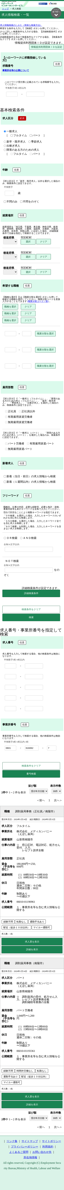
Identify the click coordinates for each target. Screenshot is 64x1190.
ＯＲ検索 (10, 538)
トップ (5, 9)
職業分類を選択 (45, 333)
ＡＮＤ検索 (28, 538)
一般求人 (10, 131)
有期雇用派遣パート (40, 443)
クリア (43, 241)
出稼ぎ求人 (12, 146)
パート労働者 (14, 443)
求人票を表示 (32, 941)
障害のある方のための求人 (21, 150)
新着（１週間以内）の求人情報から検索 (30, 482)
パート (35, 135)
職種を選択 (10, 306)
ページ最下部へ (56, 12)
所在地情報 (30, 1157)
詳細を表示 (32, 949)
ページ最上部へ (56, 1179)
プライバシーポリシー (24, 1146)
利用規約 (47, 1146)
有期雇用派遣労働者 (18, 417)
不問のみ (10, 201)
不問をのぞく (29, 201)
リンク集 (11, 1141)
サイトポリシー (51, 1141)
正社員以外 (27, 411)
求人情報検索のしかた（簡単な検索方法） (21, 25)
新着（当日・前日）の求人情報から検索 (30, 476)
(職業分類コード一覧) (38, 301)
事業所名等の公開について (15, 70)
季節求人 (35, 142)
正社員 (10, 411)
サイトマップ (30, 1141)
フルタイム (19, 135)
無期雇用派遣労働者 (18, 422)
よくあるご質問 (18, 1152)
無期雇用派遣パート (18, 449)
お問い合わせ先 (42, 1152)
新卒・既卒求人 (15, 142)
